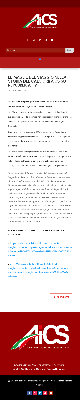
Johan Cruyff (61, 112)
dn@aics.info (39, 369)
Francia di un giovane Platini (21, 136)
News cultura (23, 90)
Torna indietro (60, 296)
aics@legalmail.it (59, 369)
